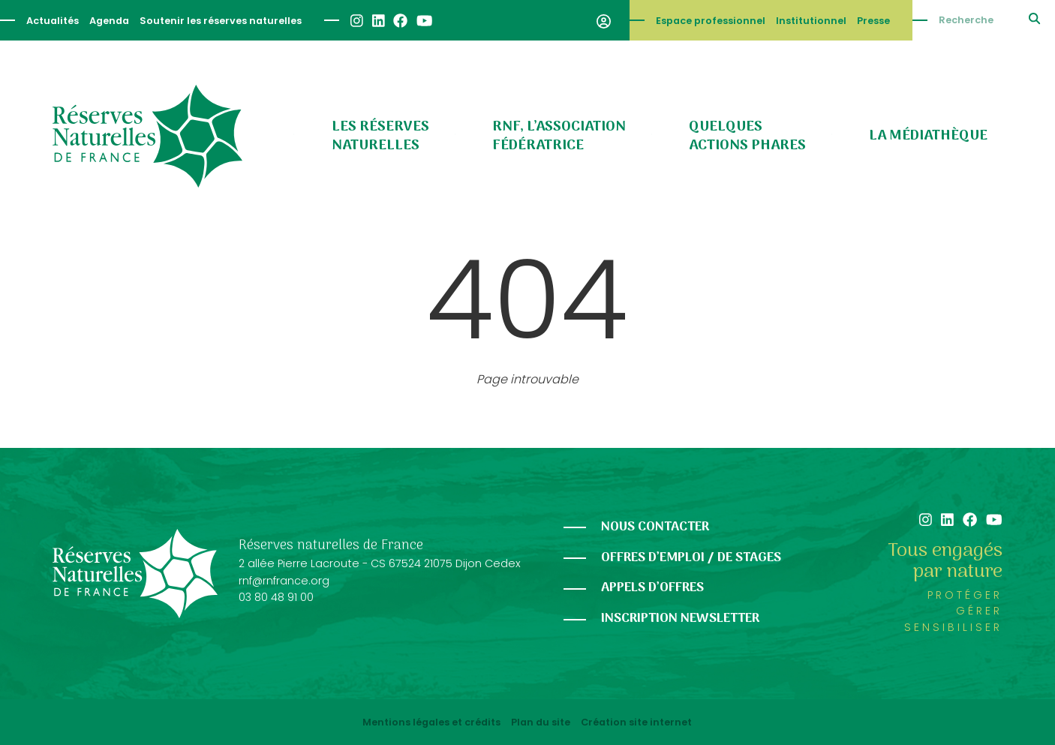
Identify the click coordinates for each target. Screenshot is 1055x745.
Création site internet (636, 722)
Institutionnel (811, 20)
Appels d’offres (652, 588)
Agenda (109, 20)
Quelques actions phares (747, 136)
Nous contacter (655, 527)
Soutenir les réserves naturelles (221, 20)
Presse (873, 20)
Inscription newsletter (680, 618)
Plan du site (540, 722)
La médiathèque (928, 136)
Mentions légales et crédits (431, 722)
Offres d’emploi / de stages (691, 558)
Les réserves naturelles (380, 136)
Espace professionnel (710, 20)
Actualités (52, 20)
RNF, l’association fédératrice (559, 136)
